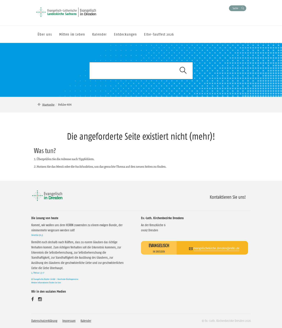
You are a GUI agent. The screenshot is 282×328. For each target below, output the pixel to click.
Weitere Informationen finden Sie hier (46, 282)
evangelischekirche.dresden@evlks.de (216, 248)
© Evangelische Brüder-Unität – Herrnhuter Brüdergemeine (54, 279)
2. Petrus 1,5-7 (37, 272)
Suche (235, 8)
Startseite (48, 105)
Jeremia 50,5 (37, 235)
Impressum (69, 321)
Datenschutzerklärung (44, 321)
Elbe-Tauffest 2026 (159, 34)
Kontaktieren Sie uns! (228, 197)
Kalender (86, 321)
